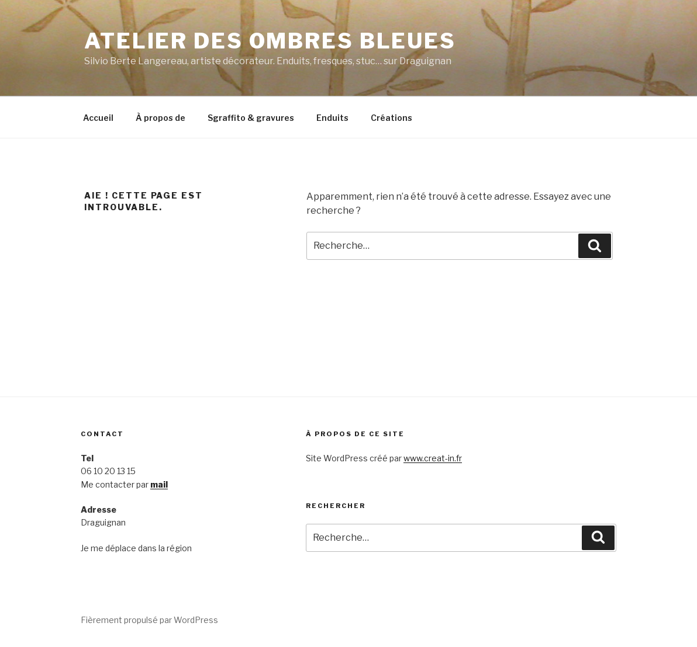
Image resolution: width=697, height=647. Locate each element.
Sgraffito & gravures (251, 118)
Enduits (332, 118)
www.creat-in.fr (432, 458)
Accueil (98, 118)
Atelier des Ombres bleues (270, 41)
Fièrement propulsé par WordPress (149, 620)
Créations (391, 118)
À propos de (160, 118)
